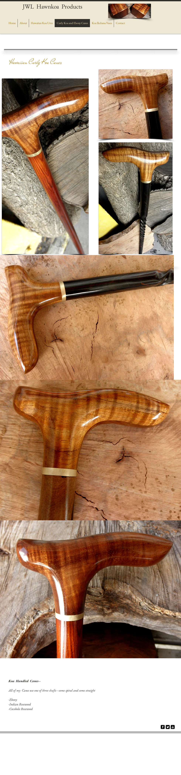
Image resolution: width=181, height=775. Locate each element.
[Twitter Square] (168, 727)
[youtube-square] (173, 727)
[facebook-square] (163, 727)
